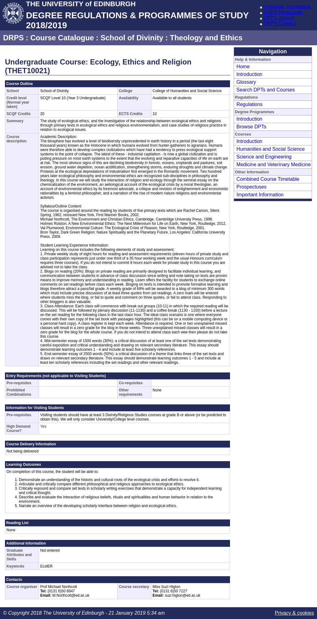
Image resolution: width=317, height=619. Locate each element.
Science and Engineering (264, 156)
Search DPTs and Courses (266, 89)
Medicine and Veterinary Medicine (274, 164)
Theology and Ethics (206, 37)
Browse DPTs (251, 126)
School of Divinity (132, 37)
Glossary (246, 82)
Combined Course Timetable (268, 179)
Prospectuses (252, 186)
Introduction (250, 74)
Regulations (250, 104)
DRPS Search (278, 17)
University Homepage (287, 6)
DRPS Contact (279, 23)
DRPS (13, 37)
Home (243, 66)
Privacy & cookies (294, 613)
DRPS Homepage (283, 12)
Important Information (260, 194)
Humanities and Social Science (271, 149)
